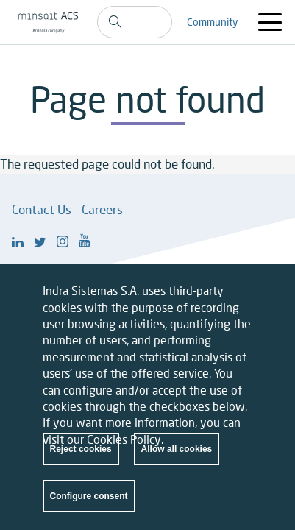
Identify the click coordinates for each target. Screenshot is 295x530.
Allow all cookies (177, 462)
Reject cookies (81, 462)
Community (212, 21)
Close (237, 307)
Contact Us (41, 209)
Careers (102, 209)
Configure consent (89, 509)
